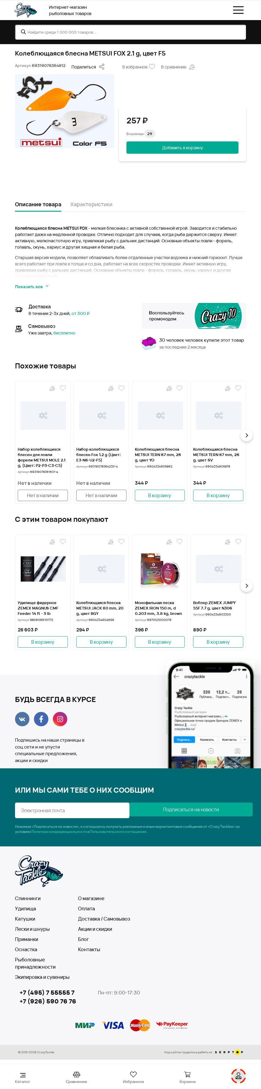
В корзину (159, 495)
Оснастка (26, 949)
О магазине (91, 898)
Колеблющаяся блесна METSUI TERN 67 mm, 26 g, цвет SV (216, 454)
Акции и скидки (95, 929)
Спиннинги (28, 898)
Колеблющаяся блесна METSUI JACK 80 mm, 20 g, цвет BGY (99, 608)
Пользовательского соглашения (118, 831)
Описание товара (38, 204)
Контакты (89, 949)
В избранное (138, 67)
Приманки (26, 939)
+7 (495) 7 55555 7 (47, 992)
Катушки (25, 918)
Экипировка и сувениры (42, 977)
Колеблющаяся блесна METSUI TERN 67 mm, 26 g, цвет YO (158, 454)
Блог (83, 939)
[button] (246, 435)
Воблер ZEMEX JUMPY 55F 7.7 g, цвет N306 (214, 605)
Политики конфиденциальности (59, 831)
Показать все (31, 286)
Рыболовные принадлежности (35, 963)
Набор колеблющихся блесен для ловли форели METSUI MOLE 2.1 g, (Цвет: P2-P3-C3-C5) (41, 457)
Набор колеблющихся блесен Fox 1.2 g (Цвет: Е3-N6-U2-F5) (98, 454)
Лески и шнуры (32, 929)
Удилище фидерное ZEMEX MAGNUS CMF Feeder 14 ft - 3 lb (38, 608)
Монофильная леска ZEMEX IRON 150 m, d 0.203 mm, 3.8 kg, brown (158, 608)
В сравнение (178, 67)
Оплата (86, 908)
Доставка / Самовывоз (104, 918)
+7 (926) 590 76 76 (48, 1001)
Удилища (25, 908)
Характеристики (91, 204)
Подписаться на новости (189, 809)
